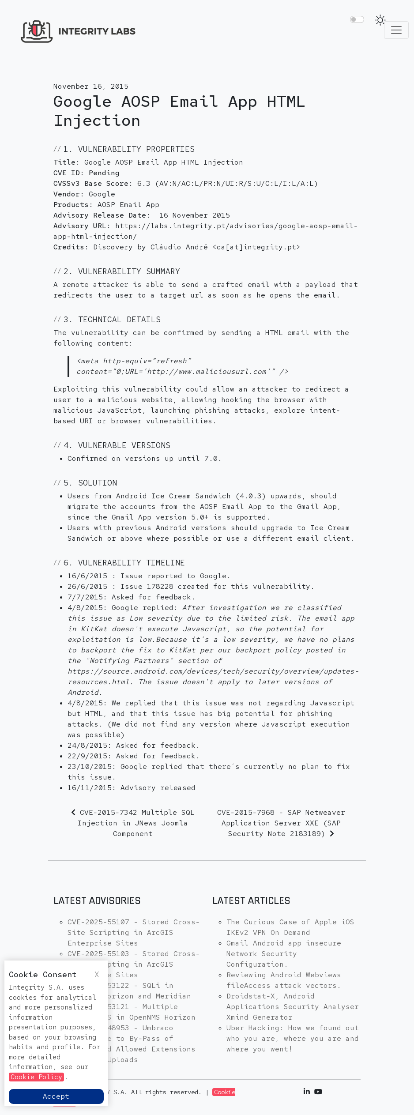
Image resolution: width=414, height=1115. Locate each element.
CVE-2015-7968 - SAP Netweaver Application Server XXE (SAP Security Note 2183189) (281, 823)
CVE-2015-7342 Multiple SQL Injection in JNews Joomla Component (136, 823)
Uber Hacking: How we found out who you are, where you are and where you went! (292, 1038)
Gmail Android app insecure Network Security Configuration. (283, 953)
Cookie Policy (36, 1077)
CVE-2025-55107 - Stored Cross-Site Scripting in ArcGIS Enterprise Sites (134, 932)
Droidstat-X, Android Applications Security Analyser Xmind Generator (292, 1006)
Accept (56, 1096)
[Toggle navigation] (396, 30)
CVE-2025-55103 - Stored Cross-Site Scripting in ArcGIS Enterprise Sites (134, 964)
